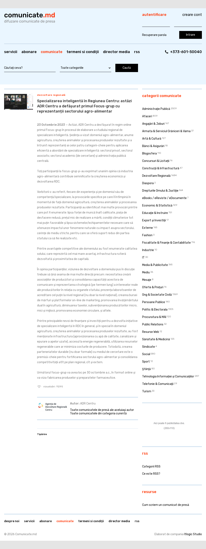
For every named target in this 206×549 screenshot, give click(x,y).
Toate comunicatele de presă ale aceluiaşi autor (102, 410)
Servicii (10, 52)
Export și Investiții (154, 220)
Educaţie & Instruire (155, 213)
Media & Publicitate (155, 265)
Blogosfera (149, 153)
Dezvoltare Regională (51, 95)
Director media (116, 52)
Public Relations (152, 324)
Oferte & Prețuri (152, 287)
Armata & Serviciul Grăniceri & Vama (166, 131)
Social (146, 354)
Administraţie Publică (156, 109)
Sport (146, 361)
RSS (137, 52)
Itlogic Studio (193, 534)
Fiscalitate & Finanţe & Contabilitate (166, 242)
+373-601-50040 (186, 52)
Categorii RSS (151, 466)
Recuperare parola (154, 35)
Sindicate (148, 347)
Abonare (29, 52)
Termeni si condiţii (83, 52)
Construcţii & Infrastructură (160, 168)
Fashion (147, 235)
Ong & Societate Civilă (157, 294)
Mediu (146, 272)
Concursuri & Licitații (155, 161)
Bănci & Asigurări (153, 146)
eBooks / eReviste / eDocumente (164, 198)
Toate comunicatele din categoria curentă (98, 413)
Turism (146, 391)
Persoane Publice (153, 302)
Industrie (148, 250)
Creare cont (192, 14)
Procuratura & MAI (154, 317)
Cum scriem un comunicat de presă (165, 505)
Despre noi (11, 521)
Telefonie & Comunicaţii (157, 384)
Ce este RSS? (151, 473)
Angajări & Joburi (153, 124)
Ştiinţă (146, 369)
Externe (147, 228)
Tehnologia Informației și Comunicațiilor (168, 376)
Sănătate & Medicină (156, 339)
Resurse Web (150, 332)
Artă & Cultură (151, 138)
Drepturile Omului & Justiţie (160, 190)
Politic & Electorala (154, 309)
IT (143, 257)
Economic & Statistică (157, 205)
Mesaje (146, 280)
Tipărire (42, 434)
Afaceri (147, 116)
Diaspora (148, 183)
